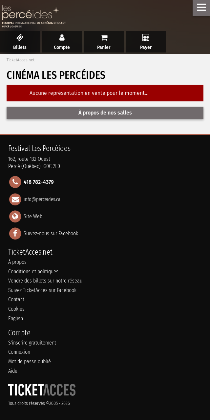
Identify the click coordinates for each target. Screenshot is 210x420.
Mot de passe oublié (29, 361)
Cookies (16, 309)
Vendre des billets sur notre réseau (45, 281)
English (15, 318)
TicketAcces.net (20, 60)
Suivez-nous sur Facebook (51, 233)
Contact (16, 299)
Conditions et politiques (33, 271)
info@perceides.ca (42, 199)
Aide (12, 371)
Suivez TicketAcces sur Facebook (42, 290)
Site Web (33, 216)
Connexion (19, 352)
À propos (17, 262)
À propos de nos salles (105, 113)
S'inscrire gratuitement (32, 343)
